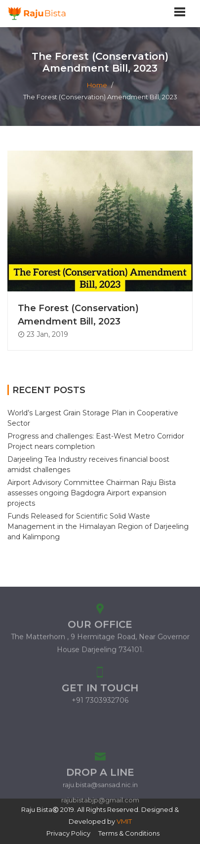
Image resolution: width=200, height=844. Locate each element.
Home (97, 85)
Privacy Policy (68, 833)
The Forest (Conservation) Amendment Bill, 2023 (78, 315)
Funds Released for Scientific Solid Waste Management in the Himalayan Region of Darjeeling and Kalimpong (98, 526)
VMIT (124, 821)
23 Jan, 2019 (43, 334)
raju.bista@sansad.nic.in (100, 803)
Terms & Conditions (129, 833)
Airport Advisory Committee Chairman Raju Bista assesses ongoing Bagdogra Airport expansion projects (91, 493)
